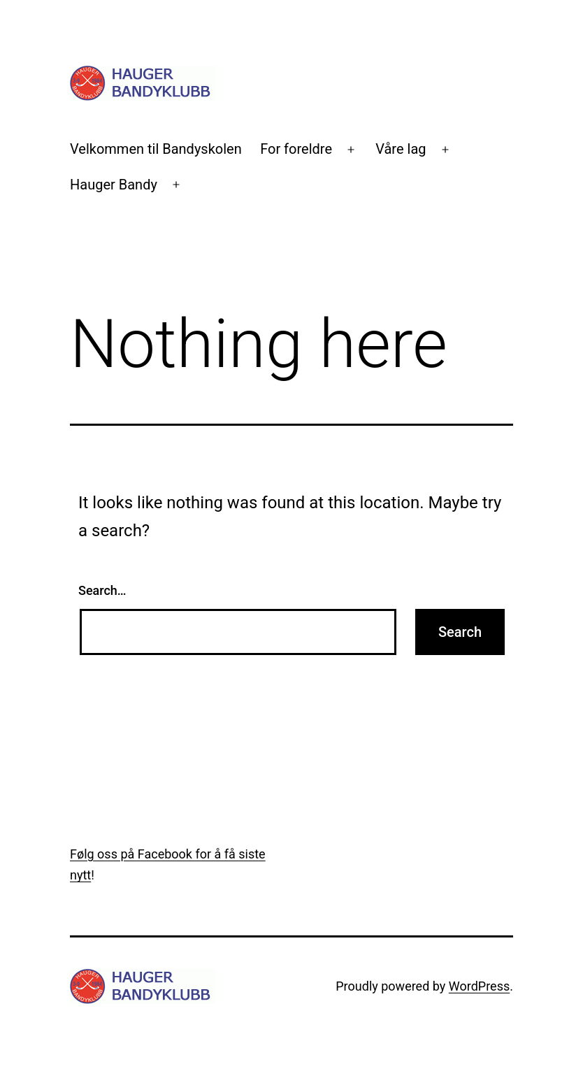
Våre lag (400, 149)
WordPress (479, 986)
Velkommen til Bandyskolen (156, 149)
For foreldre (296, 149)
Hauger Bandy (113, 184)
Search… (102, 590)
